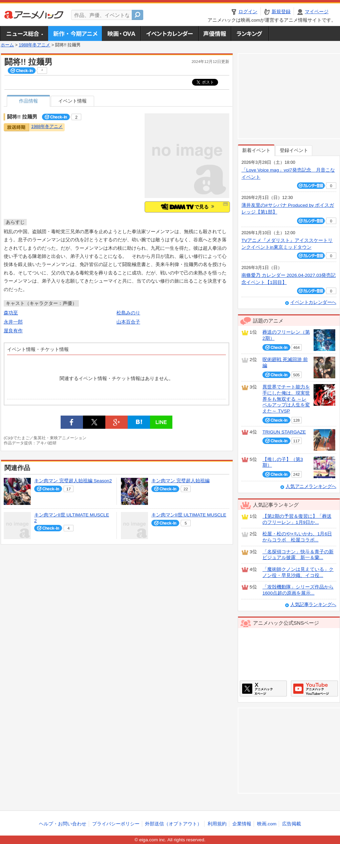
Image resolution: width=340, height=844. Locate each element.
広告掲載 (291, 823)
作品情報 (28, 101)
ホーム (7, 45)
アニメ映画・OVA (121, 33)
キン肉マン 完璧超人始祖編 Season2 (73, 480)
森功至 (11, 312)
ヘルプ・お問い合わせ (62, 823)
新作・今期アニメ (75, 33)
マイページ (316, 11)
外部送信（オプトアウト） (173, 823)
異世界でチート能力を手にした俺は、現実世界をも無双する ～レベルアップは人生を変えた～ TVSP (286, 399)
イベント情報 (72, 101)
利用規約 (217, 823)
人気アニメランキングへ (310, 486)
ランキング (250, 33)
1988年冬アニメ (34, 45)
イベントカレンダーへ (313, 302)
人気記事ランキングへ (313, 604)
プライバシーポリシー (116, 823)
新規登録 (281, 11)
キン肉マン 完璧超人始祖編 (180, 480)
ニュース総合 (24, 33)
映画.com (266, 823)
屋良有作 (13, 330)
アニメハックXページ (263, 688)
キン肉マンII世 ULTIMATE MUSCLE (188, 514)
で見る (187, 206)
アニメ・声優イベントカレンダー (169, 33)
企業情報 (241, 823)
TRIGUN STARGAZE (284, 432)
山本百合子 (128, 322)
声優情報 (214, 33)
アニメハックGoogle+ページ (314, 688)
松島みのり (128, 312)
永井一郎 (13, 322)
